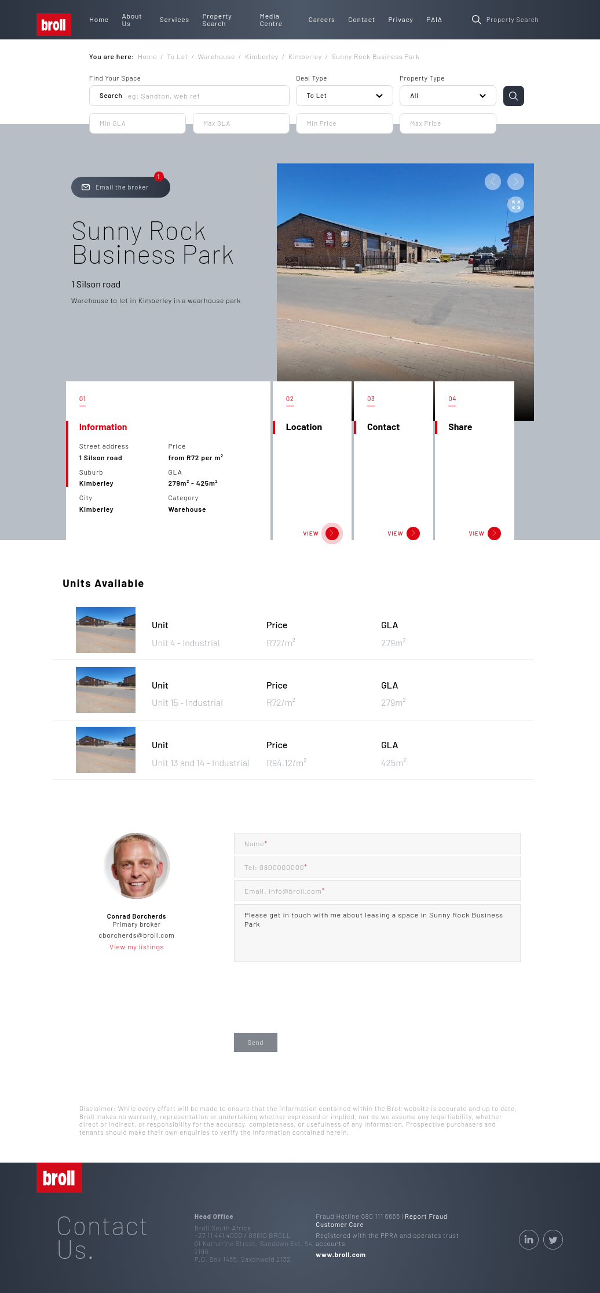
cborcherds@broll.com (136, 935)
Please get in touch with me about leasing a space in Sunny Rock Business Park (377, 933)
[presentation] (322, 1006)
